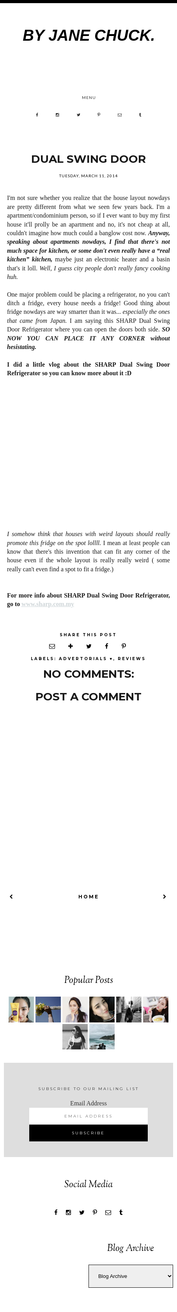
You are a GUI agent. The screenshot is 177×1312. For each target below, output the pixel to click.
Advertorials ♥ (86, 658)
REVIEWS (132, 658)
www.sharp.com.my (47, 604)
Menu (89, 97)
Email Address (88, 1103)
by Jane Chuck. (89, 35)
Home (88, 897)
